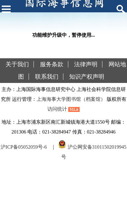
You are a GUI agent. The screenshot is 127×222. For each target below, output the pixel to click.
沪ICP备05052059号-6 (24, 147)
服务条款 (51, 64)
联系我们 (46, 76)
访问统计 (57, 109)
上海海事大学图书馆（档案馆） (71, 99)
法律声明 (85, 64)
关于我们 (17, 64)
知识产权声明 (86, 76)
